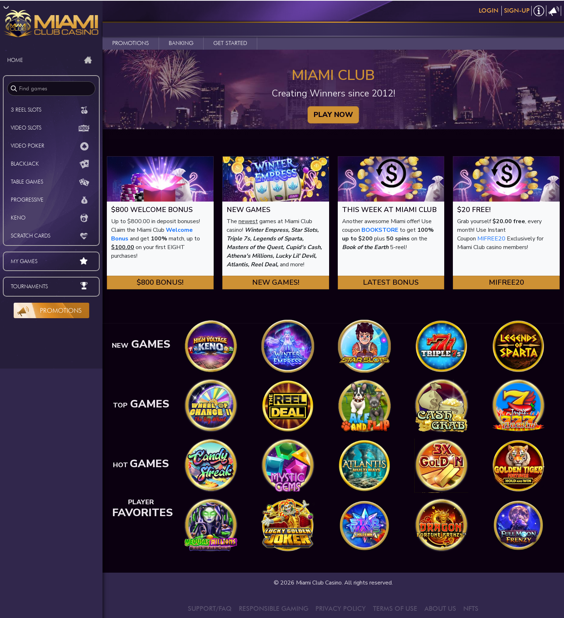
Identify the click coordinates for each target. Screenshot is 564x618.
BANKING (181, 43)
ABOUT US (440, 608)
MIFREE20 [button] (506, 282)
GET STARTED (230, 43)
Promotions (61, 310)
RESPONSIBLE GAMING (273, 608)
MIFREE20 (491, 239)
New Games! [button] (275, 282)
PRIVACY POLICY (340, 608)
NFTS (470, 608)
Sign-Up (516, 10)
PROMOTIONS (130, 43)
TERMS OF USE (395, 608)
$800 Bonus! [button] (160, 282)
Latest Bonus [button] (391, 282)
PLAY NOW (333, 114)
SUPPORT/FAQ (210, 608)
